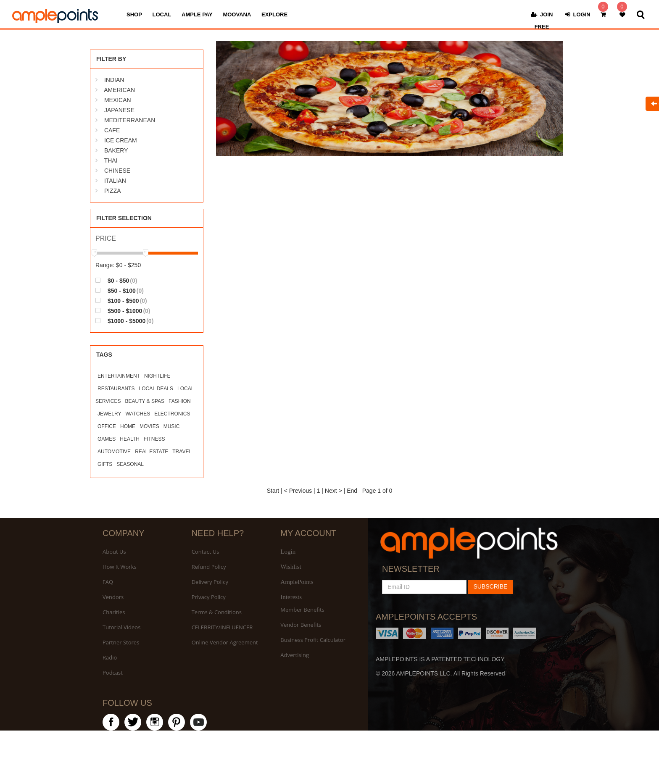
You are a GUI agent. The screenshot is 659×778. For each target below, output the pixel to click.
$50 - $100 (119, 290)
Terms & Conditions (217, 612)
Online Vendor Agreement (225, 642)
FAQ (108, 582)
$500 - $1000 (122, 310)
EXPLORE (274, 14)
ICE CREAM (120, 140)
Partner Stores (121, 642)
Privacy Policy (209, 597)
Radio (110, 657)
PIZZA (112, 190)
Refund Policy (209, 566)
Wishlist (290, 566)
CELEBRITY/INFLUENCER (222, 627)
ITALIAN (115, 180)
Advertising (294, 655)
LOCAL (162, 14)
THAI (111, 160)
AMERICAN (119, 90)
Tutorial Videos (121, 627)
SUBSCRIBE (490, 586)
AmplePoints (296, 581)
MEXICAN (117, 100)
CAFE (112, 130)
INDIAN (114, 79)
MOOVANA (237, 14)
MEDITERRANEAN (129, 120)
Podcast (113, 672)
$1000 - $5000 (124, 320)
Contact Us (205, 551)
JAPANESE (119, 110)
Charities (114, 612)
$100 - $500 (121, 300)
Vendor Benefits (300, 624)
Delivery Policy (210, 582)
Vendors (113, 597)
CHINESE (117, 170)
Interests (291, 597)
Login (287, 551)
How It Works (120, 566)
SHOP (134, 14)
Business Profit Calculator (312, 640)
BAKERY (116, 150)
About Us (114, 551)
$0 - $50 (116, 280)
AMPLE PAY (197, 14)
